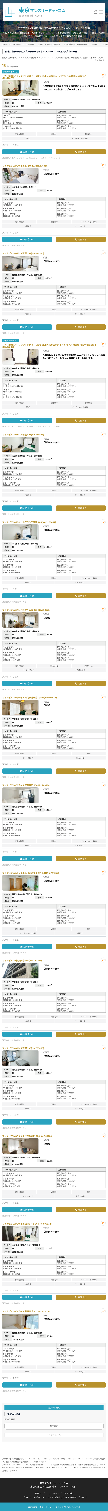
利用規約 (68, 1493)
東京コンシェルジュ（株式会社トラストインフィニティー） (36, 157)
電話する (82, 151)
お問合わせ (28, 151)
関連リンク (40, 1493)
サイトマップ (55, 1493)
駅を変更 (54, 1426)
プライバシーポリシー (34, 1497)
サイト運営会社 (55, 1497)
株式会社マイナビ (19, 245)
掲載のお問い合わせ (75, 1497)
